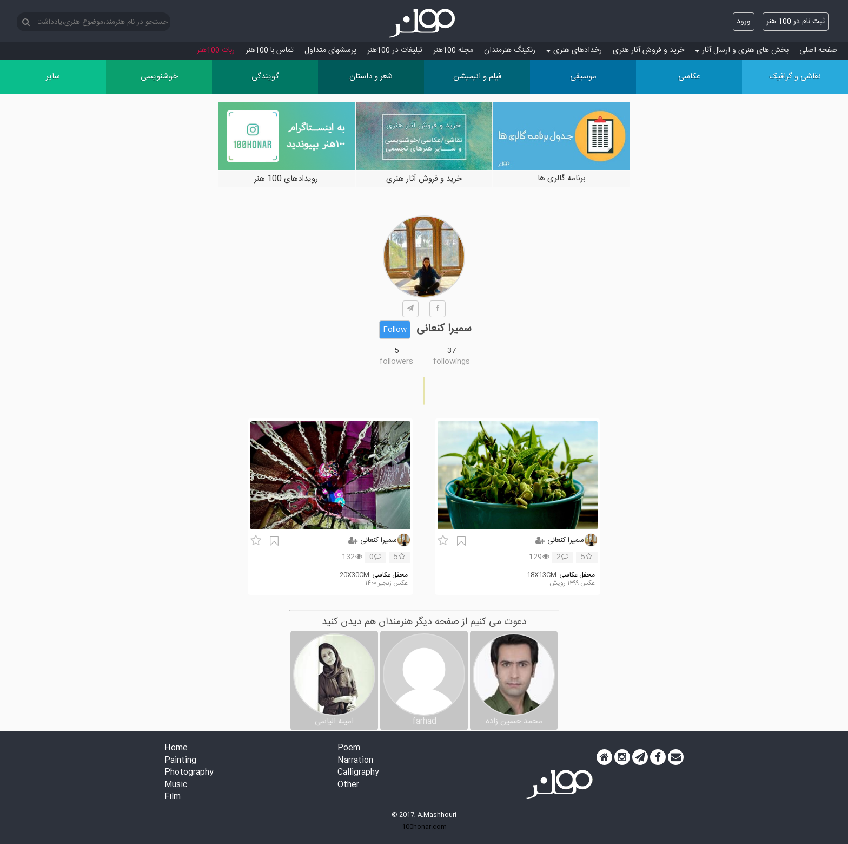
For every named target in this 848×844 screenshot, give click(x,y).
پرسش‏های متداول (330, 50)
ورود (744, 21)
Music (175, 785)
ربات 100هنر (216, 50)
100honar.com (424, 827)
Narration (355, 761)
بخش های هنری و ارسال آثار (742, 50)
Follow (395, 329)
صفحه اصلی (818, 50)
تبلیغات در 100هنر (394, 50)
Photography (189, 773)
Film (172, 797)
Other (348, 785)
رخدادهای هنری (574, 50)
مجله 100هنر (453, 50)
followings (451, 361)
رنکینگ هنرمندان (509, 50)
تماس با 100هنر (270, 50)
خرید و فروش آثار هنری (648, 50)
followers (396, 361)
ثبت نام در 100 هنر (795, 21)
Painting (180, 761)
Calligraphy (358, 773)
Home (176, 748)
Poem (348, 748)
